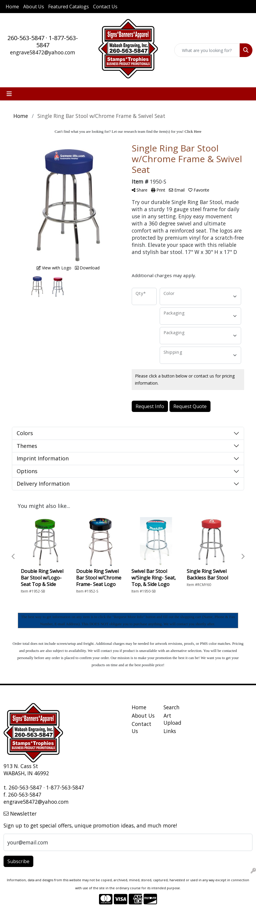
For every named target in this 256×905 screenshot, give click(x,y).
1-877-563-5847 (57, 41)
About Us (33, 6)
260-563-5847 (25, 38)
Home (12, 6)
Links (170, 731)
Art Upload (172, 719)
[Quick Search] (207, 50)
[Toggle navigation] (9, 94)
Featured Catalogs (68, 6)
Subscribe (18, 861)
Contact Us (105, 6)
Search (172, 707)
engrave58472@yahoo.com (42, 52)
